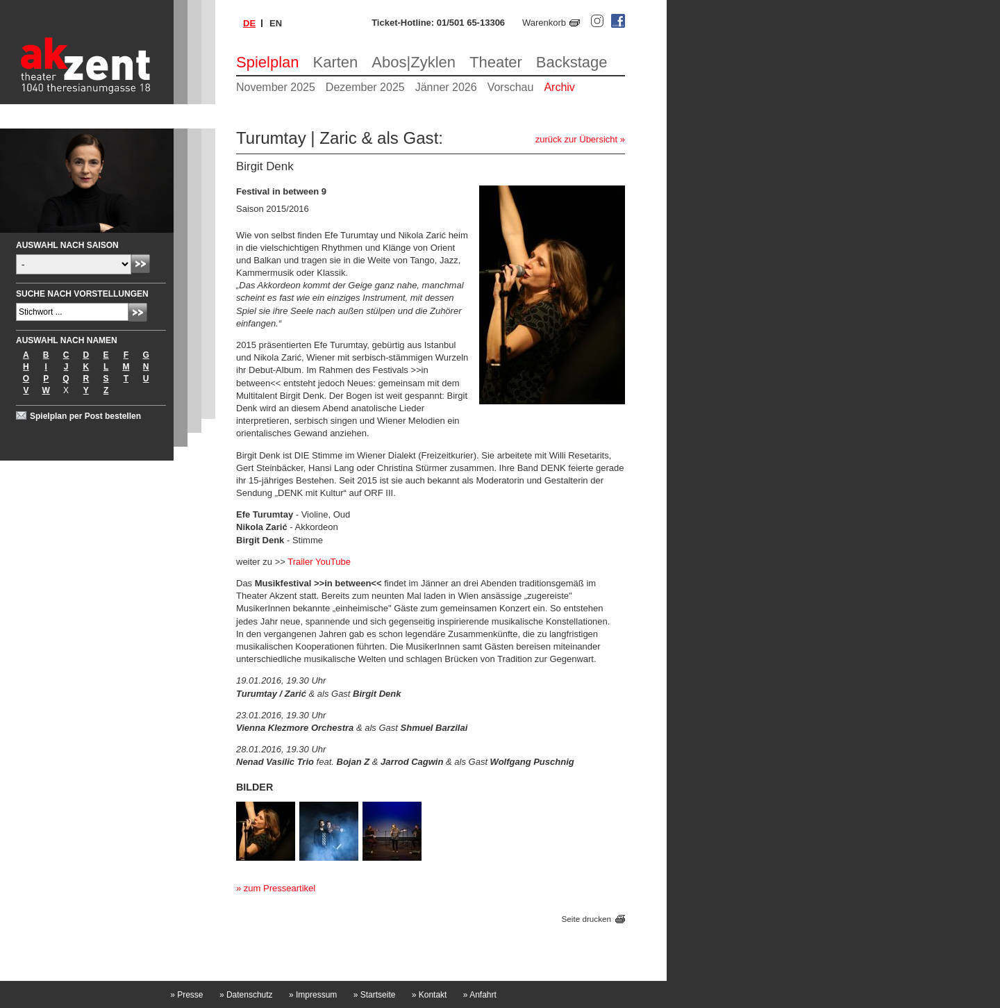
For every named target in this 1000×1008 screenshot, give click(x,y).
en (275, 23)
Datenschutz (246, 995)
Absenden (140, 263)
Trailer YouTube (319, 561)
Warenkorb (544, 22)
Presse (186, 995)
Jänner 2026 (446, 87)
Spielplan (267, 62)
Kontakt (429, 995)
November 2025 (275, 87)
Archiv (559, 87)
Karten (335, 62)
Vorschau (511, 87)
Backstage (572, 62)
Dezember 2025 (365, 87)
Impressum (313, 995)
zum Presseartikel (279, 888)
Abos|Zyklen (414, 62)
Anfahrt (480, 995)
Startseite (374, 995)
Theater (495, 62)
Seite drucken (586, 918)
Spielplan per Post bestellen (85, 416)
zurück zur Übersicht (576, 139)
